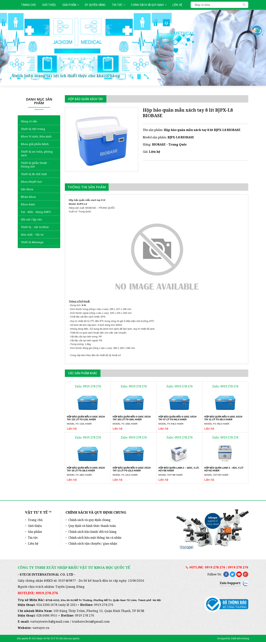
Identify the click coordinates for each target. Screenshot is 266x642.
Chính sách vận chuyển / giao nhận (92, 543)
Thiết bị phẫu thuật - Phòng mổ (35, 164)
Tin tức (118, 5)
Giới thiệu (49, 5)
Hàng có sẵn (29, 121)
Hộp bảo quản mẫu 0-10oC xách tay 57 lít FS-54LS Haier (177, 418)
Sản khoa (27, 189)
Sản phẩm (70, 5)
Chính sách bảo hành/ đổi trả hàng (92, 532)
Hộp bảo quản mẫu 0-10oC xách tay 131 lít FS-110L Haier (86, 418)
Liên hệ (177, 5)
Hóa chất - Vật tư (32, 234)
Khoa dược (28, 204)
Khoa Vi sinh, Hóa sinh (36, 136)
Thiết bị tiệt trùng (33, 129)
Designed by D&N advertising (233, 638)
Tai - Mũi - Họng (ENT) (36, 212)
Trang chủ (28, 5)
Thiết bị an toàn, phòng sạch (37, 153)
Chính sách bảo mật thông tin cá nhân (94, 538)
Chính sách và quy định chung (89, 520)
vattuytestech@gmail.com (49, 621)
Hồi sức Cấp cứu (31, 219)
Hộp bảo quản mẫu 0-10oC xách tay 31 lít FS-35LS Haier (223, 418)
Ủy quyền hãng (95, 5)
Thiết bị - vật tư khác (35, 227)
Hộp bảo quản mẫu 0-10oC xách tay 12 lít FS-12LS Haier (132, 469)
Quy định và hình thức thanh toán (92, 526)
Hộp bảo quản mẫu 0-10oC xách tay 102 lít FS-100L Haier (132, 418)
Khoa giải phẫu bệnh (35, 144)
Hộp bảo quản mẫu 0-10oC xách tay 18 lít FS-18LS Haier (86, 469)
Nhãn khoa (28, 197)
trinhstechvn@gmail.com (91, 621)
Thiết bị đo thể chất (34, 174)
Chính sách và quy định (148, 5)
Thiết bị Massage (32, 242)
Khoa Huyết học (31, 181)
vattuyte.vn (41, 628)
